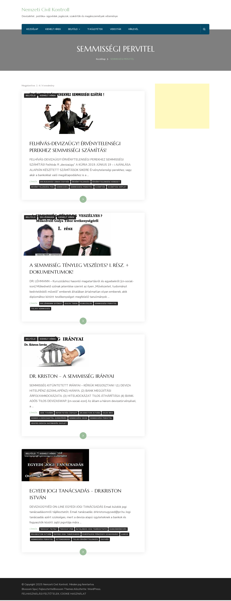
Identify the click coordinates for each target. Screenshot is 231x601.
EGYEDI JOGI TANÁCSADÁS (67, 535)
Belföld (73, 29)
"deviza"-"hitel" (48, 530)
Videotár (115, 29)
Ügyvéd (105, 540)
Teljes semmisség (40, 309)
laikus (124, 535)
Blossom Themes (63, 590)
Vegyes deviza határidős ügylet (49, 424)
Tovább (79, 199)
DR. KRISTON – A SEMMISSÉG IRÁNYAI (72, 377)
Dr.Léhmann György (51, 304)
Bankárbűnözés (118, 530)
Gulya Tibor (71, 304)
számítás (100, 187)
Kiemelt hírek (53, 29)
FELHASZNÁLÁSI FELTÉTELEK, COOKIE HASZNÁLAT (54, 594)
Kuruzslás (86, 304)
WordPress (93, 590)
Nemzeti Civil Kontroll (45, 10)
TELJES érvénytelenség (85, 540)
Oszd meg (108, 413)
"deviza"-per (66, 530)
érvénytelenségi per (42, 187)
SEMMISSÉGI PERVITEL (82, 187)
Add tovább (46, 413)
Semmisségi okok (78, 419)
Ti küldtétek (95, 29)
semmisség (62, 187)
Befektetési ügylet (66, 413)
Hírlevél (133, 29)
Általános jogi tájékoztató (91, 530)
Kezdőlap (32, 29)
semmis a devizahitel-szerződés (49, 419)
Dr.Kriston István (90, 413)
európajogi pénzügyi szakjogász (101, 535)
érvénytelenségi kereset (106, 182)
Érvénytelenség (81, 182)
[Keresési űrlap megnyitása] (204, 29)
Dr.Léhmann (47, 217)
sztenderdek (63, 540)
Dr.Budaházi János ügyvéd (54, 182)
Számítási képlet (117, 187)
